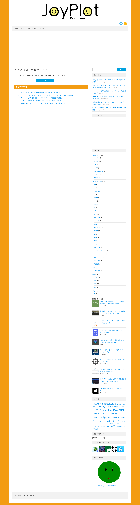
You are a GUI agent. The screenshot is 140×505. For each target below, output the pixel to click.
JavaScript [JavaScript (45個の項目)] (118, 410)
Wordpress (125, 501)
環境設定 (96, 264)
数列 (95, 280)
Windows (96, 174)
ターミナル (97, 260)
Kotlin (95, 224)
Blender (96, 161)
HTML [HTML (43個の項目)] (95, 410)
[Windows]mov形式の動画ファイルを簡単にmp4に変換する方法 (40, 98)
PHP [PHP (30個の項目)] (115, 413)
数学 (93, 274)
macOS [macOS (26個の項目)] (101, 413)
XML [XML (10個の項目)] (123, 417)
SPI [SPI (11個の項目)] (119, 414)
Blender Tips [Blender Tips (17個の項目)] (120, 404)
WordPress (97, 247)
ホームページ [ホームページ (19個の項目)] (115, 424)
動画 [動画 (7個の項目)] (102, 426)
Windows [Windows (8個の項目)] (107, 417)
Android (96, 158)
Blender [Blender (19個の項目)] (111, 404)
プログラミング (97, 181)
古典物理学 (97, 270)
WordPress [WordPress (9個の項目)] (114, 417)
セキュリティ (98, 257)
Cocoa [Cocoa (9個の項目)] (96, 406)
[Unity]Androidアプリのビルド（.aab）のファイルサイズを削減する (41, 103)
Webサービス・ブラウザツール (36, 28)
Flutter (96, 204)
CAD (95, 164)
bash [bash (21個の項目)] (106, 404)
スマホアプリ (98, 178)
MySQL (96, 231)
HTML (95, 211)
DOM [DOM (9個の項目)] (120, 406)
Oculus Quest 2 (98, 171)
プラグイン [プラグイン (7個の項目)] (106, 423)
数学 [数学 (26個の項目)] (113, 426)
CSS (95, 194)
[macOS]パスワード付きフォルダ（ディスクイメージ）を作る (39, 100)
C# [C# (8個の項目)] (93, 406)
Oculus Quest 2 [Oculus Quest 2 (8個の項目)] (109, 413)
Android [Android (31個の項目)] (99, 403)
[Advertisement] (70, 48)
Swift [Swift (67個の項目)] (95, 417)
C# (94, 187)
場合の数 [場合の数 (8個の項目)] (105, 426)
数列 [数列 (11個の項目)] (109, 426)
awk (95, 184)
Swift (95, 240)
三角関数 (96, 277)
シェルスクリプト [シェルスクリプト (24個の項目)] (112, 421)
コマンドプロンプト (100, 250)
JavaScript (97, 217)
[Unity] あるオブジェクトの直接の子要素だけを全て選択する (39, 92)
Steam (95, 237)
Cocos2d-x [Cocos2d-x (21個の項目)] (110, 406)
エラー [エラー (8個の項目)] (102, 421)
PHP (95, 234)
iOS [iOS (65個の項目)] (101, 409)
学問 (93, 268)
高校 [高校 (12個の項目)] (96, 429)
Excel (95, 201)
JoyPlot (31, 495)
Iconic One (107, 501)
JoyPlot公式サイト (19, 28)
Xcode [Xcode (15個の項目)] (119, 417)
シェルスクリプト (99, 254)
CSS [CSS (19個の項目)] (116, 407)
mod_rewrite (97, 227)
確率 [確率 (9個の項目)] (124, 426)
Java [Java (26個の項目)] (110, 410)
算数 (93, 291)
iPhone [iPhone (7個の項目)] (106, 410)
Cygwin (96, 197)
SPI (94, 294)
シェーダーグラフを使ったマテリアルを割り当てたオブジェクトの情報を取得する (46, 95)
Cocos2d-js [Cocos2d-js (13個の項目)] (102, 407)
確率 (95, 284)
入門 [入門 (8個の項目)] (99, 426)
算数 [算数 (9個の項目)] (93, 429)
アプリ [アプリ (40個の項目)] (96, 420)
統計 (95, 287)
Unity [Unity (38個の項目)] (102, 417)
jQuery (97, 220)
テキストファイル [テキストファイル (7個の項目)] (99, 423)
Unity (95, 244)
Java (95, 214)
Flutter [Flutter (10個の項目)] (124, 407)
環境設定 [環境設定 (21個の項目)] (119, 426)
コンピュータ (96, 155)
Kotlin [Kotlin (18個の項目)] (94, 414)
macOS (96, 168)
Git (94, 207)
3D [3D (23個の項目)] (93, 404)
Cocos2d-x (97, 191)
